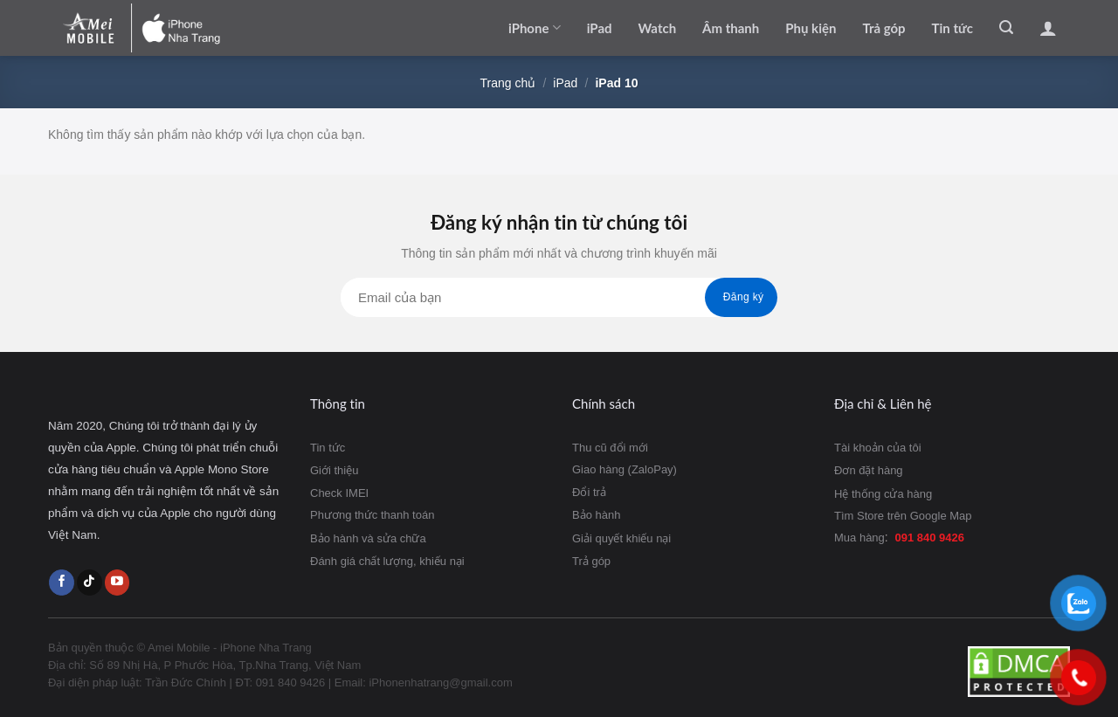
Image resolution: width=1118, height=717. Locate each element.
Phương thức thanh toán (372, 514)
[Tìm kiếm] (1006, 27)
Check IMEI (339, 493)
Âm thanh (730, 28)
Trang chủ (508, 83)
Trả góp (883, 28)
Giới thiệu (334, 470)
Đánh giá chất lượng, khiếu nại (387, 561)
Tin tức (952, 28)
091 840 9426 (930, 537)
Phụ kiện (810, 28)
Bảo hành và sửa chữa (368, 538)
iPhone (534, 27)
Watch (657, 28)
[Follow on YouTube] (117, 582)
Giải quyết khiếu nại (621, 538)
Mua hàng (859, 537)
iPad (599, 28)
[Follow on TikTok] (89, 582)
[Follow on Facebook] (61, 582)
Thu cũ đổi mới (610, 447)
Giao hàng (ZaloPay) (624, 469)
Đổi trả (589, 492)
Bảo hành (596, 514)
